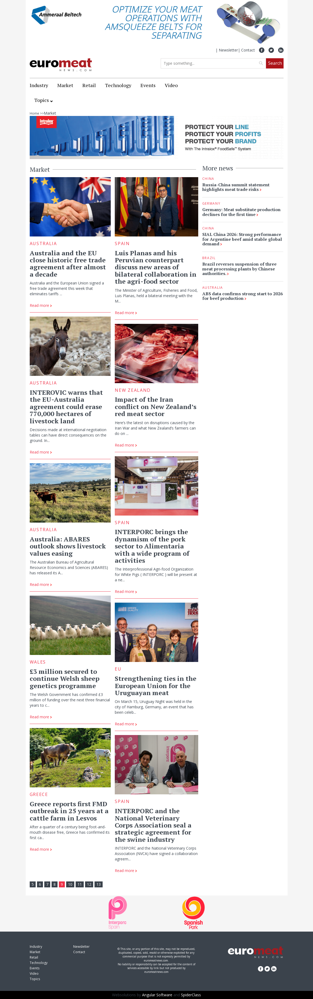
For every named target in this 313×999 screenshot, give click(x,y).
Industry (39, 85)
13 (98, 884)
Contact (248, 50)
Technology (118, 85)
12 (89, 884)
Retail (89, 85)
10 (70, 884)
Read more (41, 305)
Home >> (37, 113)
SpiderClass (191, 994)
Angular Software (157, 994)
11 (80, 884)
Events (148, 85)
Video (171, 85)
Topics (41, 100)
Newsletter (228, 50)
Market (65, 85)
